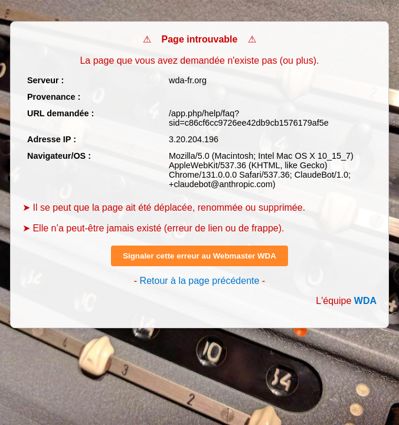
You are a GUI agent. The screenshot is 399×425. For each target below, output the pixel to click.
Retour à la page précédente (200, 281)
